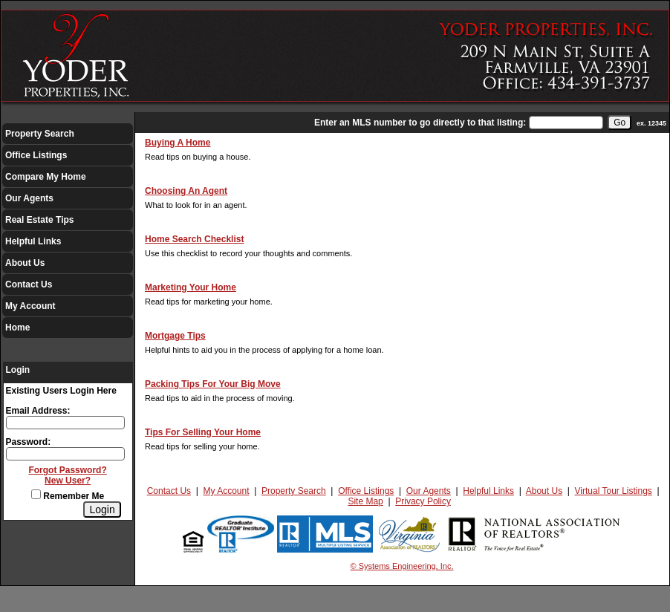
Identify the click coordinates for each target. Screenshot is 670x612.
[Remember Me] (36, 494)
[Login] (101, 509)
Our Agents (29, 198)
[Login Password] (65, 453)
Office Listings (36, 155)
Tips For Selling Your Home (203, 432)
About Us (25, 263)
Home (17, 327)
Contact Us (28, 284)
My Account (30, 306)
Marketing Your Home (190, 287)
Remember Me (67, 496)
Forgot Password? (67, 470)
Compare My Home (45, 177)
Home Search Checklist (194, 239)
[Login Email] (65, 422)
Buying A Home (177, 142)
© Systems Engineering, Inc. (402, 565)
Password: (28, 442)
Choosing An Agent (186, 191)
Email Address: (38, 411)
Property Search (39, 133)
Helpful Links (33, 241)
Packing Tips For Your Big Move (213, 384)
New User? (68, 480)
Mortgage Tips (175, 336)
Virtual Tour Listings (613, 491)
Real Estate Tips (39, 220)
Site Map (365, 501)
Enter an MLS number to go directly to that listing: (420, 122)
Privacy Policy (423, 501)
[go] (619, 122)
